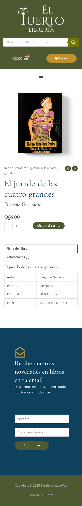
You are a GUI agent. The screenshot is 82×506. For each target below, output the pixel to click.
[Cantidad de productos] (16, 226)
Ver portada (48, 286)
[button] (41, 75)
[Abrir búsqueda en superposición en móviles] (41, 42)
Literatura (20, 168)
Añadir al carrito (48, 226)
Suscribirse (32, 445)
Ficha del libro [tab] (17, 248)
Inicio (7, 168)
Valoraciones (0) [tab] (18, 257)
